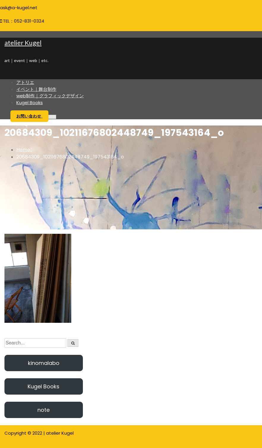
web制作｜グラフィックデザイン (50, 96)
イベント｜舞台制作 (36, 89)
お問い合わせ (29, 116)
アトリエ (25, 82)
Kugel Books (29, 102)
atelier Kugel (23, 43)
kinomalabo (43, 363)
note (43, 410)
